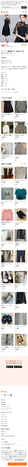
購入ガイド (3, 431)
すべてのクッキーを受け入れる (17, 464)
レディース (3, 55)
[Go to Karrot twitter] (8, 395)
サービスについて (5, 406)
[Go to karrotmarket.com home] (4, 12)
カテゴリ (3, 414)
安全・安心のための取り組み (8, 435)
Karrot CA (4, 419)
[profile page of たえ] (3, 45)
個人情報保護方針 (19, 459)
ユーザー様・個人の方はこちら (8, 444)
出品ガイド (3, 433)
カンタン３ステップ (6, 408)
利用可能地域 (4, 425)
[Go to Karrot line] (11, 395)
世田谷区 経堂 (9, 46)
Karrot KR (4, 423)
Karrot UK (4, 421)
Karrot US (4, 417)
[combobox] (10, 7)
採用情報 (3, 404)
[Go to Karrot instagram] (5, 395)
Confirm (24, 7)
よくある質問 (4, 441)
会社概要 (3, 402)
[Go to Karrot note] (2, 395)
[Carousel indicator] (11, 40)
